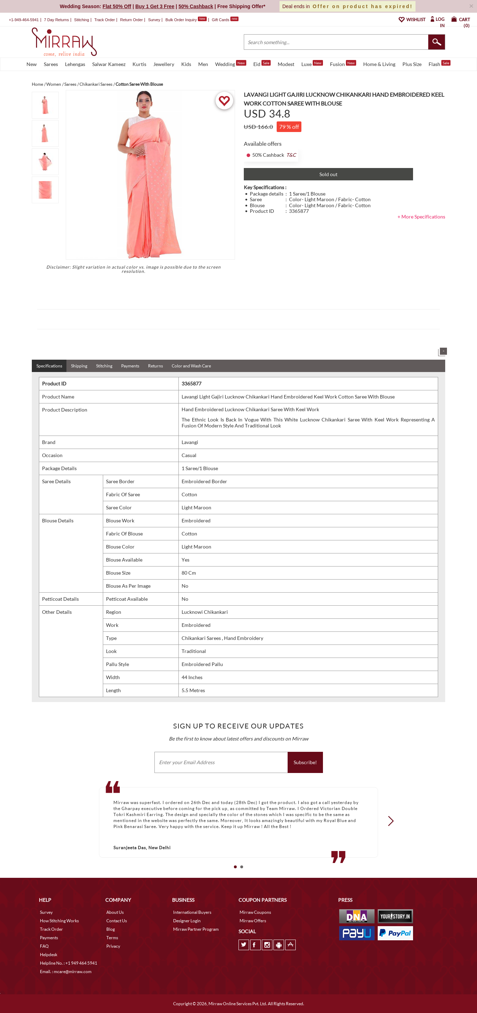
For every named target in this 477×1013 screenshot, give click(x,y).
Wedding (230, 63)
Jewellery (163, 64)
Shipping (79, 365)
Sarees (51, 64)
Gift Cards (225, 20)
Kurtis (139, 64)
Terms (112, 937)
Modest (286, 64)
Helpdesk (48, 954)
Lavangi (190, 442)
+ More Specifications (421, 217)
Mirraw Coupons (255, 912)
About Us (115, 912)
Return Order (131, 20)
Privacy (113, 946)
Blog (110, 929)
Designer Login (187, 920)
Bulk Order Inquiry (181, 20)
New (31, 64)
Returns (155, 365)
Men (203, 64)
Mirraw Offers (253, 920)
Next (389, 821)
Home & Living (379, 64)
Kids (186, 64)
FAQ (44, 946)
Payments (130, 365)
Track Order (104, 20)
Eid (262, 63)
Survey (154, 20)
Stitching (104, 365)
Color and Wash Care (191, 365)
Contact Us (116, 920)
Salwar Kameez (108, 64)
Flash (439, 63)
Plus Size (412, 64)
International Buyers (192, 912)
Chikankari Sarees (202, 638)
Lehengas (75, 64)
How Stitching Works (59, 920)
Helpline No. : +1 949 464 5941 (68, 963)
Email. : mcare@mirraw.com (66, 971)
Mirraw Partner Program (196, 929)
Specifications (49, 365)
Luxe (312, 63)
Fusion (343, 63)
